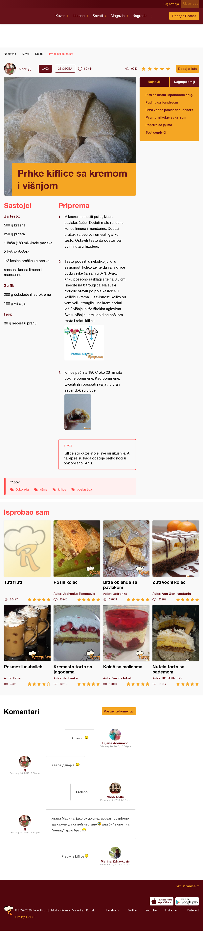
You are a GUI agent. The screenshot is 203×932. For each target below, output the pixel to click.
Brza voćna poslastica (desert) (169, 110)
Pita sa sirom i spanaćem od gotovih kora (169, 95)
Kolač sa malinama (126, 645)
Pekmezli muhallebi (27, 645)
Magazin (118, 16)
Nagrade (140, 16)
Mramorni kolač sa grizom (166, 117)
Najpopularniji (184, 82)
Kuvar (60, 16)
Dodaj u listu (187, 68)
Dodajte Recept (184, 16)
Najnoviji (154, 82)
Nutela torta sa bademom (175, 645)
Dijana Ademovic (115, 743)
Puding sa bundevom (162, 102)
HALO (30, 918)
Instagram (171, 911)
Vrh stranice (186, 887)
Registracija (172, 4)
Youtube (151, 911)
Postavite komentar (119, 711)
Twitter (132, 911)
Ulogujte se (191, 4)
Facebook (112, 911)
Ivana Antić (115, 797)
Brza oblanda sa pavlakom (126, 560)
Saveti (98, 16)
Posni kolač (77, 560)
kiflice (62, 489)
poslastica (84, 489)
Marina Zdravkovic (115, 862)
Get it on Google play (187, 903)
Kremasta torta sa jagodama (77, 645)
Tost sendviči (156, 132)
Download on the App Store (161, 903)
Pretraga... (160, 16)
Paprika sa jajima (159, 125)
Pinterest (193, 911)
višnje (43, 489)
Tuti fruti (27, 560)
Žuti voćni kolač (175, 560)
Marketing (78, 911)
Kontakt (90, 911)
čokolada (22, 489)
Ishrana (79, 16)
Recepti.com (27, 14)
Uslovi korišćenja (60, 911)
